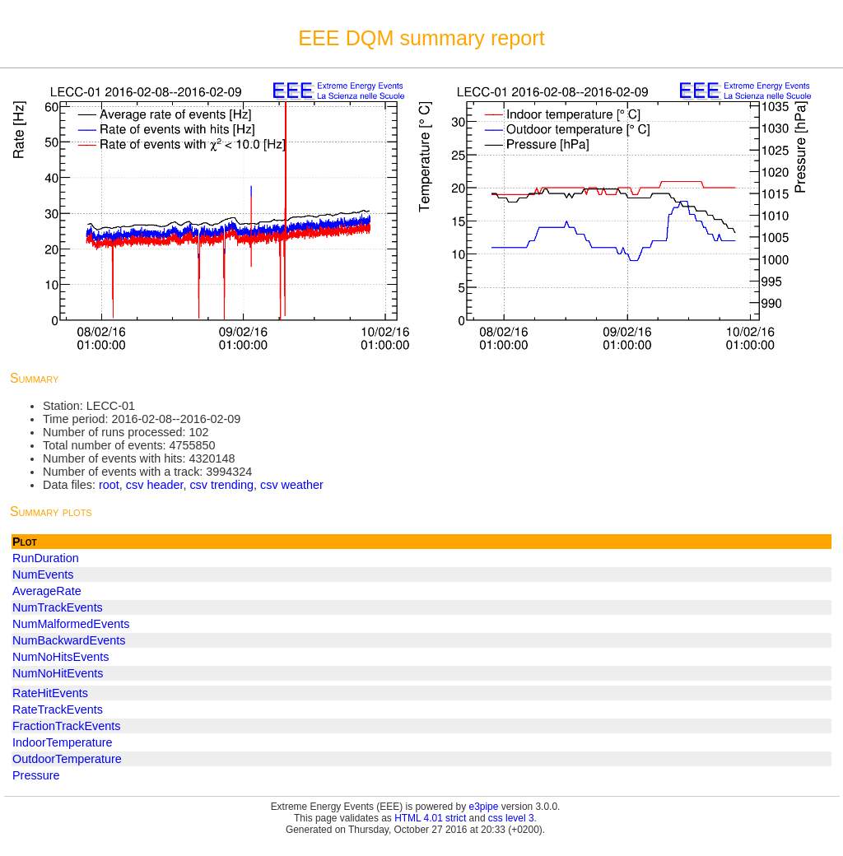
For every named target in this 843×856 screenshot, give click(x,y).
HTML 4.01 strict (430, 818)
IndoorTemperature (62, 742)
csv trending (221, 484)
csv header (155, 484)
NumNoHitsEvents (60, 656)
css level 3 (511, 818)
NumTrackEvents (57, 607)
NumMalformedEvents (70, 623)
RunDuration (45, 558)
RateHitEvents (50, 693)
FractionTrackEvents (66, 726)
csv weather (292, 484)
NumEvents (42, 574)
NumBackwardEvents (69, 640)
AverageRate (47, 591)
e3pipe (484, 806)
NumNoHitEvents (57, 673)
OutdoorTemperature (67, 758)
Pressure (36, 775)
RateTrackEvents (57, 709)
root (109, 484)
